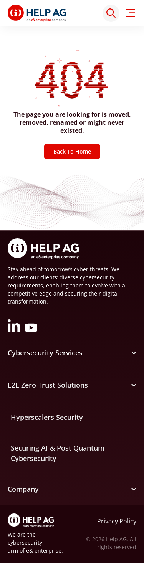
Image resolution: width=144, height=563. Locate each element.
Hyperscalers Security (47, 417)
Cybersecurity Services (45, 352)
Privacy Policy (116, 521)
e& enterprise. (44, 550)
